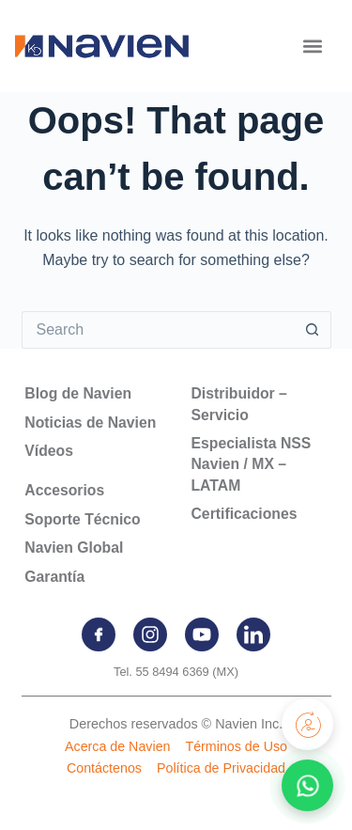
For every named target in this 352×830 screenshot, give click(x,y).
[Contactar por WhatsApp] (307, 785)
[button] (312, 45)
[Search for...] (158, 330)
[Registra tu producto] (307, 724)
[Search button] (312, 330)
